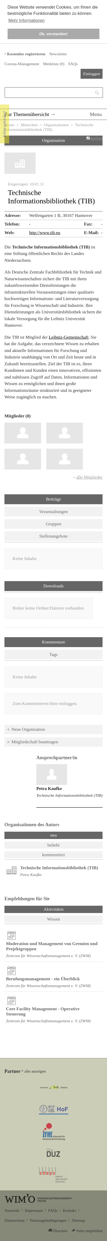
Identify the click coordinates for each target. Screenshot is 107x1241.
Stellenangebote (53, 536)
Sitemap (78, 1220)
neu (53, 835)
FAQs (73, 64)
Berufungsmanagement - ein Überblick (43, 978)
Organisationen (56, 125)
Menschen (29, 125)
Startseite (12, 1210)
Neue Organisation (28, 729)
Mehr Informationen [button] (26, 20)
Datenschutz (14, 1220)
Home (9, 125)
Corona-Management (21, 64)
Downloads (53, 585)
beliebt (53, 845)
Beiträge (53, 499)
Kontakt (69, 1210)
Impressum (34, 1210)
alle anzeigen (35, 1071)
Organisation (53, 140)
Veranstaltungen (53, 511)
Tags (53, 654)
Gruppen (53, 523)
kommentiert (53, 854)
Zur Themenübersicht (26, 114)
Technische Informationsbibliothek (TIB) (69, 795)
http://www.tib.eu (44, 232)
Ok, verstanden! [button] (53, 34)
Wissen (53, 919)
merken (96, 138)
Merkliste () (53, 64)
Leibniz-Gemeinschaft (68, 337)
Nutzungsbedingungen (48, 1220)
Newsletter (58, 54)
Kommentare (53, 642)
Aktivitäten (67, 909)
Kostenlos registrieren (26, 54)
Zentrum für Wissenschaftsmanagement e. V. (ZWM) (48, 955)
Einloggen (91, 73)
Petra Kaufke (49, 788)
